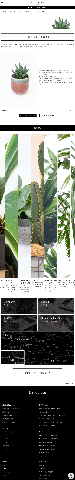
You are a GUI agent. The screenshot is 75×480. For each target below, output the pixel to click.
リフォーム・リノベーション (9, 472)
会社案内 (41, 465)
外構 (3, 465)
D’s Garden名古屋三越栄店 (46, 472)
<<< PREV (4, 110)
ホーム (4, 11)
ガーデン (4, 468)
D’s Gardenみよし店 (44, 475)
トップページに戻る (48, 115)
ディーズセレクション (8, 446)
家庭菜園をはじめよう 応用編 (46, 449)
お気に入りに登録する (28, 115)
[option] (24, 213)
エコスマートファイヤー (8, 432)
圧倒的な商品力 (6, 412)
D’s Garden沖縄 (43, 479)
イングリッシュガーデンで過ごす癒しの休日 (50, 422)
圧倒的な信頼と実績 (7, 419)
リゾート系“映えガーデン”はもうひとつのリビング (52, 415)
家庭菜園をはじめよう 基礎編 (46, 446)
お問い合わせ (37, 373)
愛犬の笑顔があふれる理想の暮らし (48, 426)
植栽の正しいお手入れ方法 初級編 (48, 435)
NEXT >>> (71, 110)
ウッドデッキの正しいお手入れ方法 (48, 439)
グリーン (4, 449)
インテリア (5, 475)
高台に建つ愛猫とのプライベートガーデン (50, 408)
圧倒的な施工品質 (7, 415)
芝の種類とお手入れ (44, 452)
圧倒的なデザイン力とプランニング (11, 408)
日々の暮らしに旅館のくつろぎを (48, 419)
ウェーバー (5, 435)
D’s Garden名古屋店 (44, 468)
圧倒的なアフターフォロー (9, 422)
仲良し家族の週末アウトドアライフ (48, 412)
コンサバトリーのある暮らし (46, 442)
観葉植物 (26, 11)
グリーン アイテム (15, 11)
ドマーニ (4, 442)
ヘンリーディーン (7, 439)
